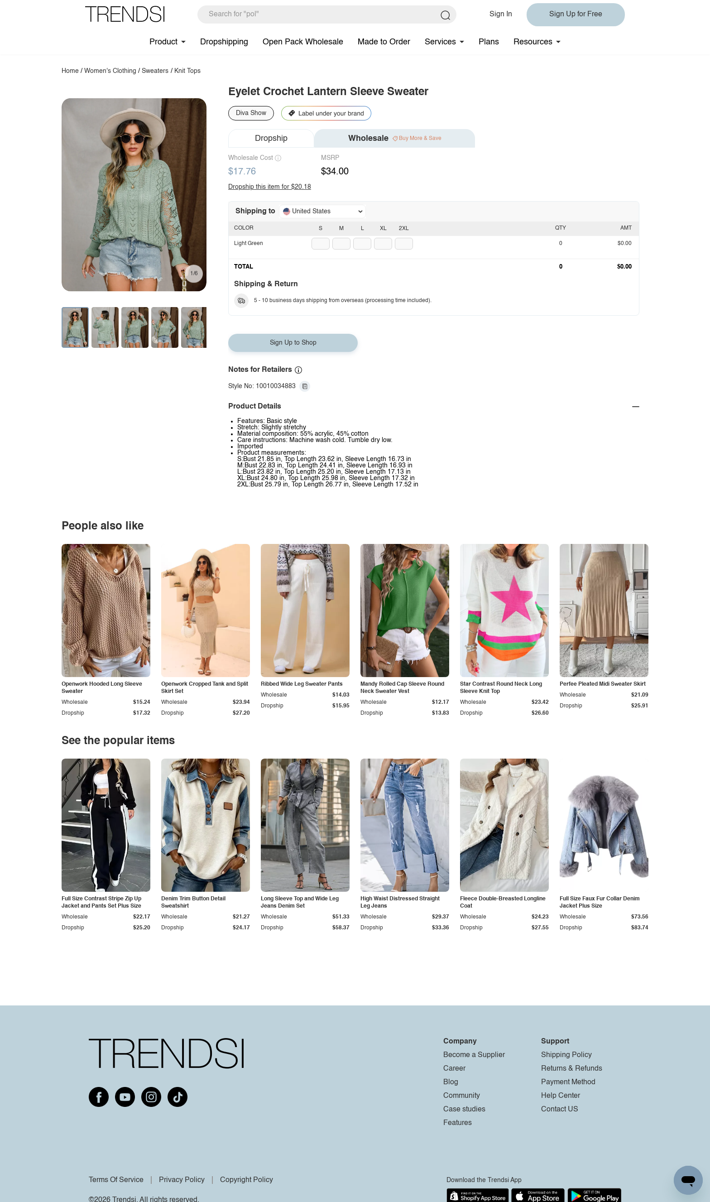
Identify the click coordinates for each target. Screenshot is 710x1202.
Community (461, 1096)
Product (163, 42)
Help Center (560, 1096)
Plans (489, 42)
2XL (404, 228)
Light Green (248, 243)
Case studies (464, 1109)
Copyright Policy (246, 1180)
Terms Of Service (116, 1180)
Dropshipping (224, 42)
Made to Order (384, 42)
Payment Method (568, 1082)
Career (454, 1068)
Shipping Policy (566, 1055)
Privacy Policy (182, 1180)
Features (457, 1123)
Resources (532, 42)
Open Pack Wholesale (303, 42)
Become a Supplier (474, 1055)
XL (383, 228)
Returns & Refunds (571, 1068)
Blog (450, 1082)
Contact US (559, 1109)
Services (440, 42)
